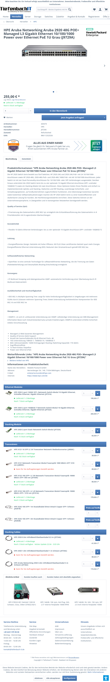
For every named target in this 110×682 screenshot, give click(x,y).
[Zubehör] (60, 16)
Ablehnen (39, 678)
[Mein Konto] (100, 9)
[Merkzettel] (94, 9)
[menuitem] (54, 9)
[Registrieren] (94, 16)
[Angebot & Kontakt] (76, 16)
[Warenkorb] (106, 9)
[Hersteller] (16, 16)
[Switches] (49, 16)
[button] (106, 678)
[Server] (27, 16)
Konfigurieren (69, 678)
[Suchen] (69, 9)
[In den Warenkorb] (97, 393)
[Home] (5, 16)
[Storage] (37, 16)
